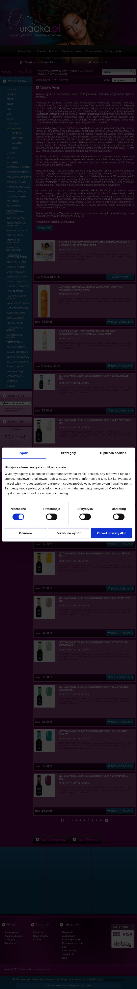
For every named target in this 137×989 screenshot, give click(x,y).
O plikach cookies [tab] (113, 453)
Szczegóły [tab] (68, 453)
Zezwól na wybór (68, 533)
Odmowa (25, 533)
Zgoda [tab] (24, 453)
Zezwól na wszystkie (111, 533)
